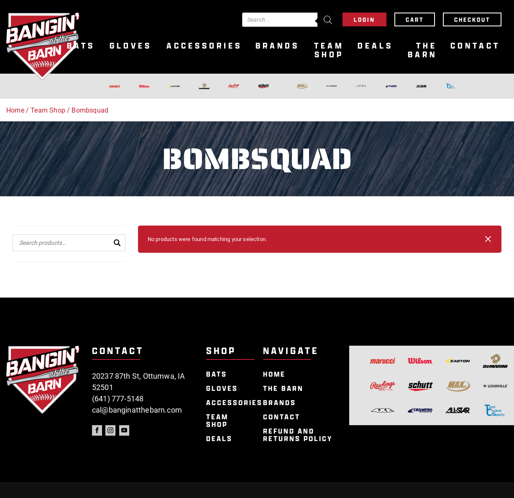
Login (364, 19)
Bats (81, 45)
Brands (277, 45)
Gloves (131, 45)
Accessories (204, 45)
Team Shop (329, 50)
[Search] (327, 20)
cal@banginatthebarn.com (137, 410)
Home (15, 110)
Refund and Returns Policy (297, 435)
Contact (475, 45)
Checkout (472, 19)
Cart (415, 19)
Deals (375, 45)
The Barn (422, 50)
